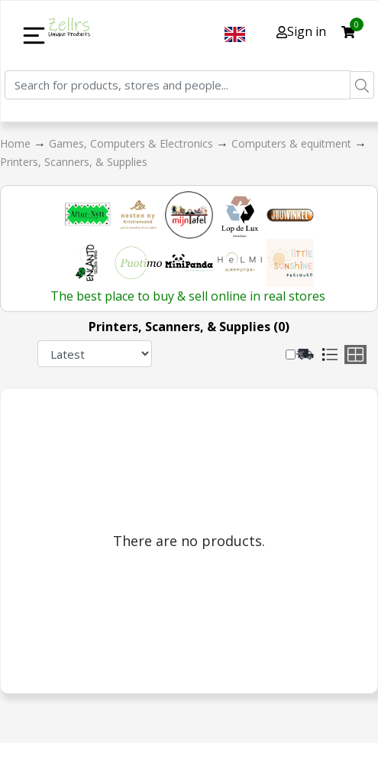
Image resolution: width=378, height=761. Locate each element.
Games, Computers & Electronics (132, 143)
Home (17, 143)
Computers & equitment (292, 143)
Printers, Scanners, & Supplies (73, 161)
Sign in (301, 31)
